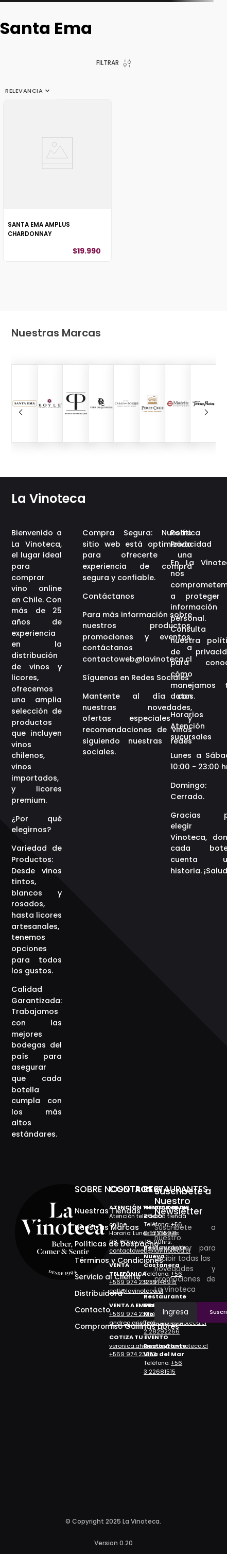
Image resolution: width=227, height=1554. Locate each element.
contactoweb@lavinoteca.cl (137, 659)
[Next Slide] (206, 412)
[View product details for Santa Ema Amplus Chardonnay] (57, 180)
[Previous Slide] (20, 412)
